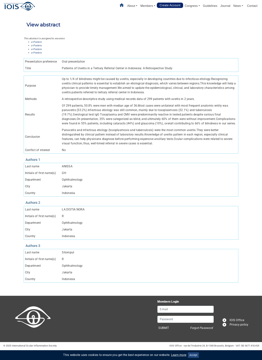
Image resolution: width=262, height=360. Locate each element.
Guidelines (210, 5)
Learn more (178, 355)
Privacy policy (235, 324)
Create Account (170, 5)
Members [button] (146, 5)
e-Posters (36, 42)
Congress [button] (191, 5)
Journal (225, 5)
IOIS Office (233, 320)
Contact (252, 5)
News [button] (237, 5)
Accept (193, 355)
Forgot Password (201, 328)
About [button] (131, 5)
